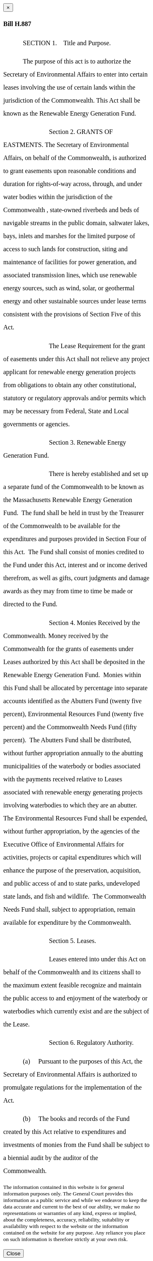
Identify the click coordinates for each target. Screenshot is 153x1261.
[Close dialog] (8, 7)
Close (13, 1253)
